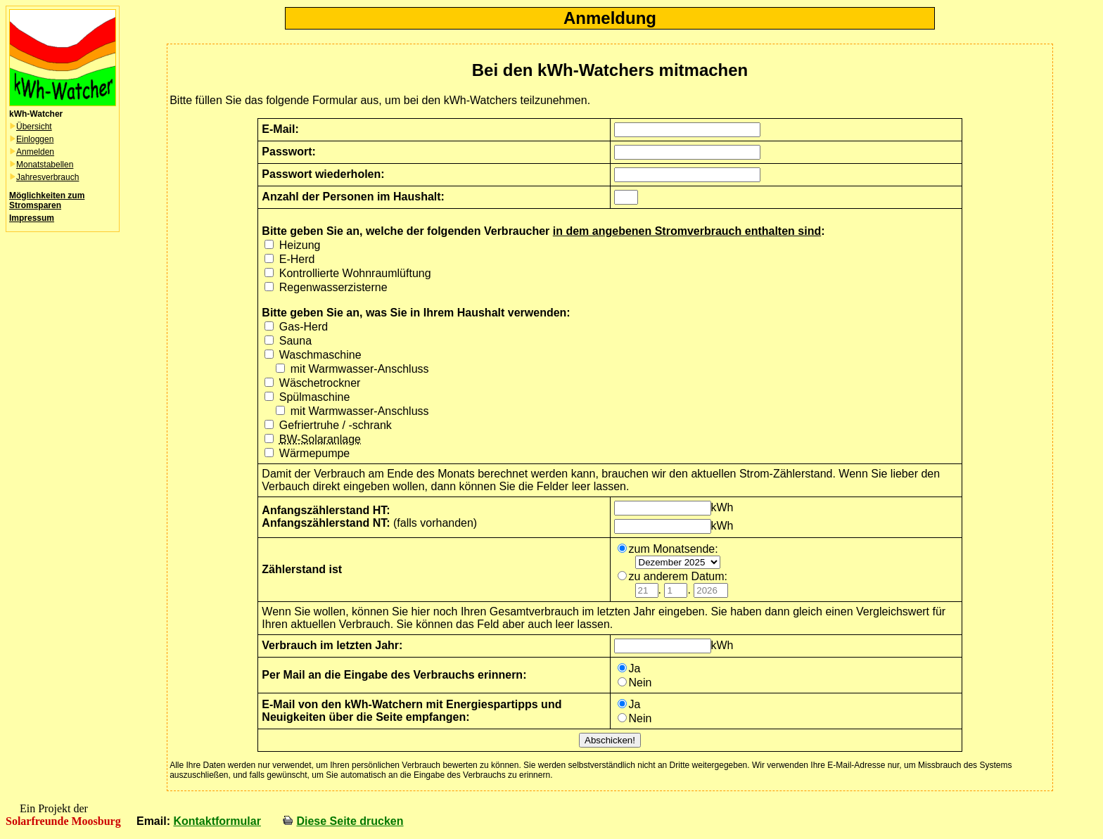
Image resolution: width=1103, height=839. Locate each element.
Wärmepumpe (314, 453)
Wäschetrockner (320, 383)
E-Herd (297, 259)
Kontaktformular (216, 821)
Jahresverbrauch (47, 177)
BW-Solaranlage (320, 439)
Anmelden (35, 152)
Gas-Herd (303, 327)
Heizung (300, 245)
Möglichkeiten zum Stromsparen (46, 200)
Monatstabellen (44, 164)
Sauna (295, 341)
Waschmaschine (320, 355)
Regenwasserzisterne (333, 287)
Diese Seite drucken (349, 821)
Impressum (31, 218)
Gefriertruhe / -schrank (335, 425)
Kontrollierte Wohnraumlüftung (355, 273)
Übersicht (34, 127)
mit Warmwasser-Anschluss (360, 369)
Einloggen (34, 139)
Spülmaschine (314, 397)
